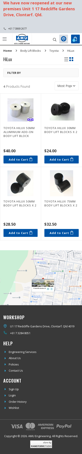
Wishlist (14, 408)
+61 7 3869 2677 (17, 28)
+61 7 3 (14, 333)
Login (12, 395)
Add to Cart (20, 159)
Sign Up (14, 389)
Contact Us (16, 370)
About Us (15, 358)
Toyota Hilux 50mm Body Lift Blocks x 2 (20, 203)
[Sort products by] (67, 86)
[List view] (66, 59)
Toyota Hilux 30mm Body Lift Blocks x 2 (60, 130)
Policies (14, 364)
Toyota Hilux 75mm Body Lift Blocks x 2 (60, 203)
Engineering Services (23, 352)
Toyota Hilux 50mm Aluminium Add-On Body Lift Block (19, 132)
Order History (18, 402)
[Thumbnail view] (71, 59)
